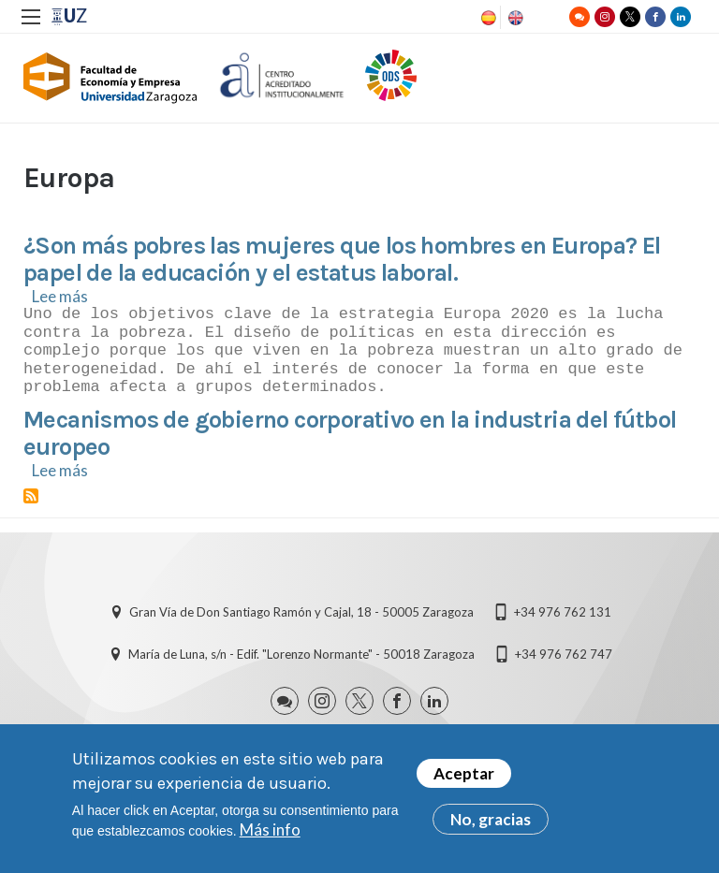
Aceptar (463, 776)
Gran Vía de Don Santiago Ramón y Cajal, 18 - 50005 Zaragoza (301, 611)
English (514, 17)
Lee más (60, 296)
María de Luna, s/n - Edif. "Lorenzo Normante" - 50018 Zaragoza (301, 654)
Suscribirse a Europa (30, 495)
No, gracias (490, 822)
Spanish (487, 17)
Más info (270, 832)
